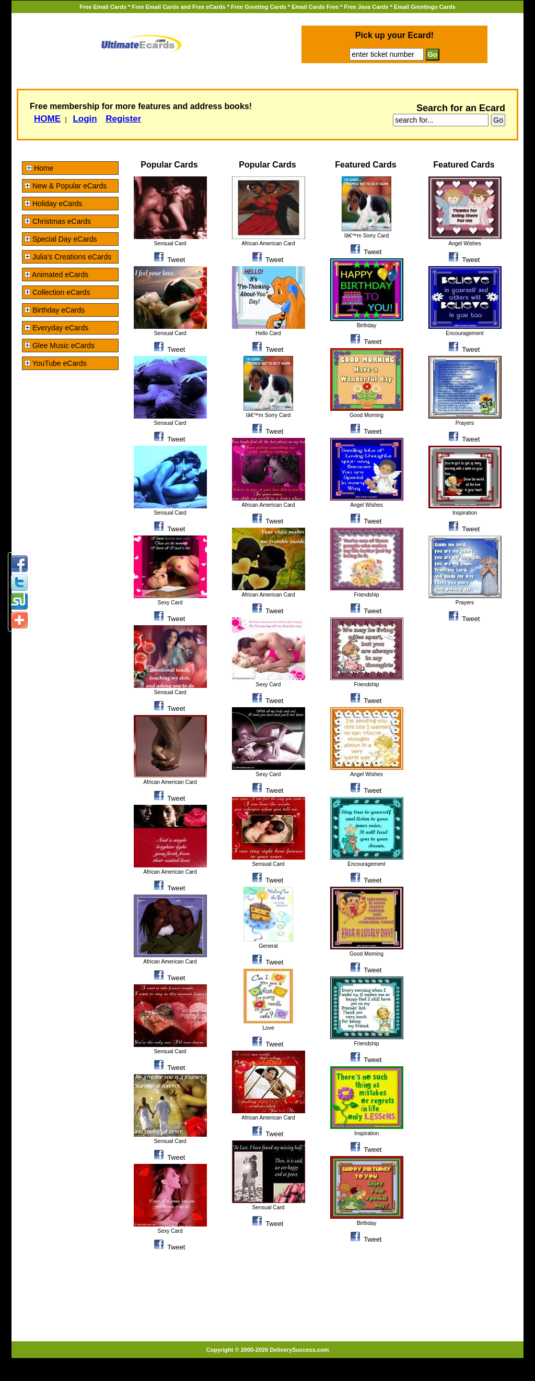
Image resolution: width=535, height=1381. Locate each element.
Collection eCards (57, 292)
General (268, 946)
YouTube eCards (56, 363)
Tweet (176, 260)
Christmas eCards (58, 221)
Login (85, 119)
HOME (47, 119)
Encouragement (366, 864)
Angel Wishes (366, 505)
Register (123, 119)
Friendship (366, 595)
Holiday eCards (54, 203)
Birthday (367, 325)
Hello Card (268, 333)
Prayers (465, 423)
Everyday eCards (56, 328)
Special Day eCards (61, 239)
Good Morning (366, 415)
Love (268, 1028)
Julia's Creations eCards (68, 257)
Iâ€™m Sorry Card (268, 415)
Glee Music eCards (60, 345)
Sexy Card (170, 602)
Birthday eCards (55, 310)
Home (39, 168)
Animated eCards (56, 274)
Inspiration (366, 1133)
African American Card (169, 782)
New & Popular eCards (66, 186)
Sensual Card (170, 243)
